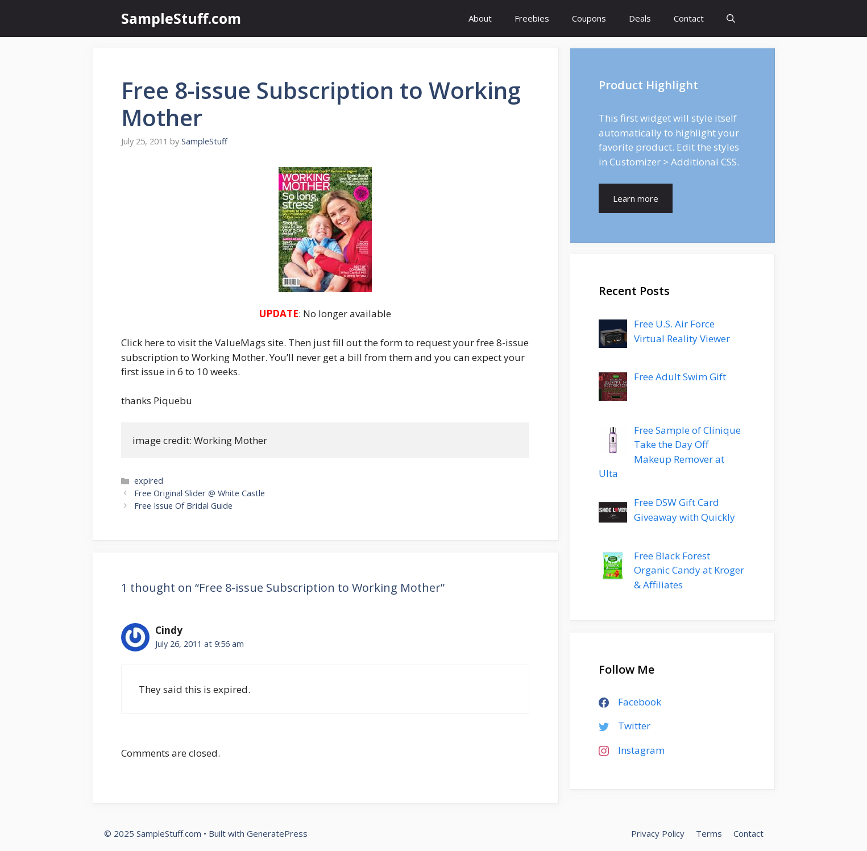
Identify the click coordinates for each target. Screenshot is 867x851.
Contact (689, 18)
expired (148, 480)
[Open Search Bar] (730, 18)
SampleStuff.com (181, 18)
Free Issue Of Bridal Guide (183, 505)
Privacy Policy (658, 833)
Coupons (589, 18)
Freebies (532, 18)
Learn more (635, 198)
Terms (709, 833)
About (480, 18)
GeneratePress (277, 833)
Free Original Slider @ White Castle (199, 493)
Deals (640, 18)
